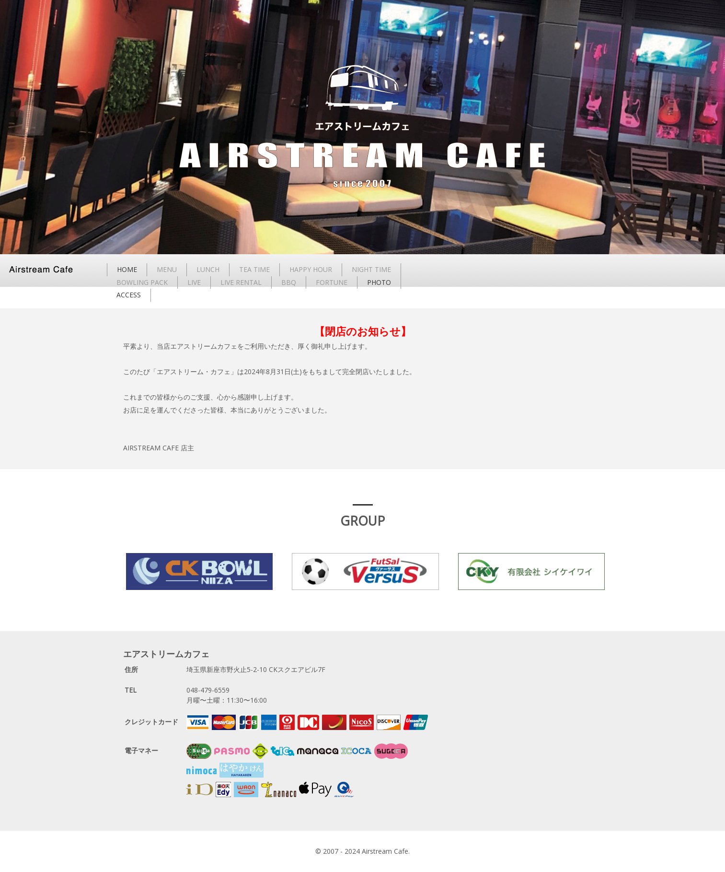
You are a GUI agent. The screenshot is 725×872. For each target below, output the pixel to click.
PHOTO (379, 282)
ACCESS (128, 294)
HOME (127, 269)
